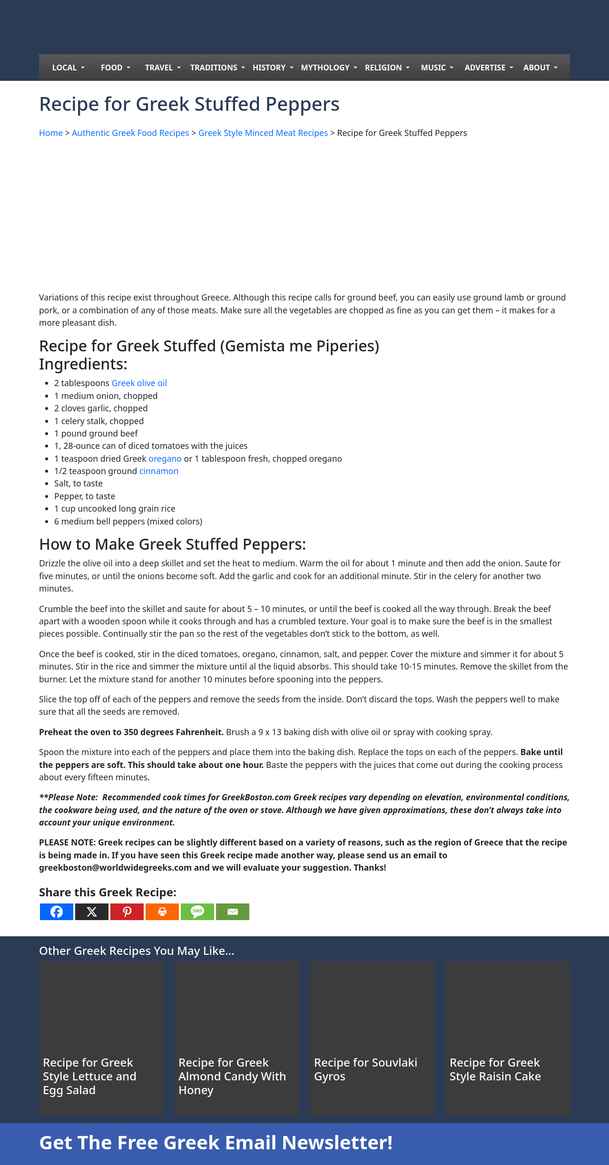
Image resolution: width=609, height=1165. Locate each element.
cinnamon (159, 470)
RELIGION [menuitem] (384, 67)
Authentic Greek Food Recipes (130, 132)
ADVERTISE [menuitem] (486, 67)
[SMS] (197, 911)
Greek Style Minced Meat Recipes (263, 132)
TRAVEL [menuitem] (160, 67)
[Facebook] (56, 911)
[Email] (232, 911)
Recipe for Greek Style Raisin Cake (495, 1069)
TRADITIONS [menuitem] (214, 67)
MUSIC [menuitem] (434, 67)
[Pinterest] (127, 911)
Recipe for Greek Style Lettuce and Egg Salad (90, 1075)
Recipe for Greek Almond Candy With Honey (232, 1075)
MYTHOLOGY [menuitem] (326, 67)
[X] (91, 911)
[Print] (162, 911)
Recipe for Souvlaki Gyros (365, 1069)
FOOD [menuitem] (113, 67)
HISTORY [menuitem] (270, 67)
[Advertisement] (304, 213)
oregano (165, 458)
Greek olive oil (139, 382)
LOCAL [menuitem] (65, 67)
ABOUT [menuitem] (537, 67)
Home (51, 132)
